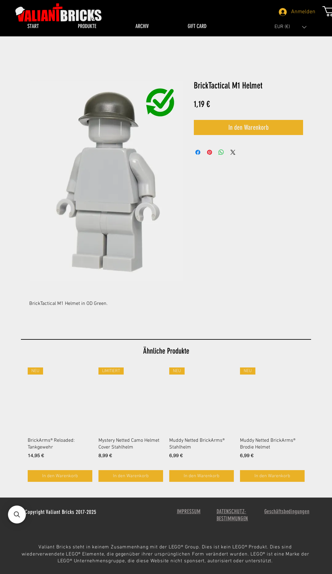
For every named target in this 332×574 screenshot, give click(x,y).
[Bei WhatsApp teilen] (221, 152)
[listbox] (290, 27)
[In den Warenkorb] (60, 476)
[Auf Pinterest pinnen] (209, 152)
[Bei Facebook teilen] (198, 152)
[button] (290, 27)
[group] (166, 424)
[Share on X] (233, 152)
